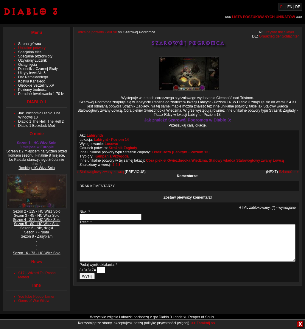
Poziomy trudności (32, 90)
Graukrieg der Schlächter (279, 36)
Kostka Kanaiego (31, 81)
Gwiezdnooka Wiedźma (187, 160)
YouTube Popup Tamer (36, 296)
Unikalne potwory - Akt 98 (97, 32)
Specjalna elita (29, 52)
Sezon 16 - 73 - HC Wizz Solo (36, 253)
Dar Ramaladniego (33, 77)
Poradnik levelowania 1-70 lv (41, 94)
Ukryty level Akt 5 (32, 73)
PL (282, 7)
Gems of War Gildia (33, 301)
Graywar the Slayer (279, 32)
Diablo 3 (30, 11)
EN (289, 7)
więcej (183, 323)
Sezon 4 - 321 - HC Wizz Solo (36, 220)
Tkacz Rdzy (161, 152)
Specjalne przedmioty (35, 56)
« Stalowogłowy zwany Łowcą (100, 172)
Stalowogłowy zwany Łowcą (260, 160)
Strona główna (29, 44)
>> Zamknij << (203, 323)
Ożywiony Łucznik (32, 60)
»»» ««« (263, 17)
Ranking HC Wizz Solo (36, 168)
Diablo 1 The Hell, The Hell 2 (41, 121)
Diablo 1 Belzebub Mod (36, 126)
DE (297, 7)
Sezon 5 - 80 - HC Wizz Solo (37, 224)
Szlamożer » (289, 172)
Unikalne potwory (32, 48)
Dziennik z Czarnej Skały (38, 69)
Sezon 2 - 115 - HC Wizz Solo (36, 211)
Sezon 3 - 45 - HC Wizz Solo (37, 215)
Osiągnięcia (27, 65)
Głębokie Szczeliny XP (36, 85)
